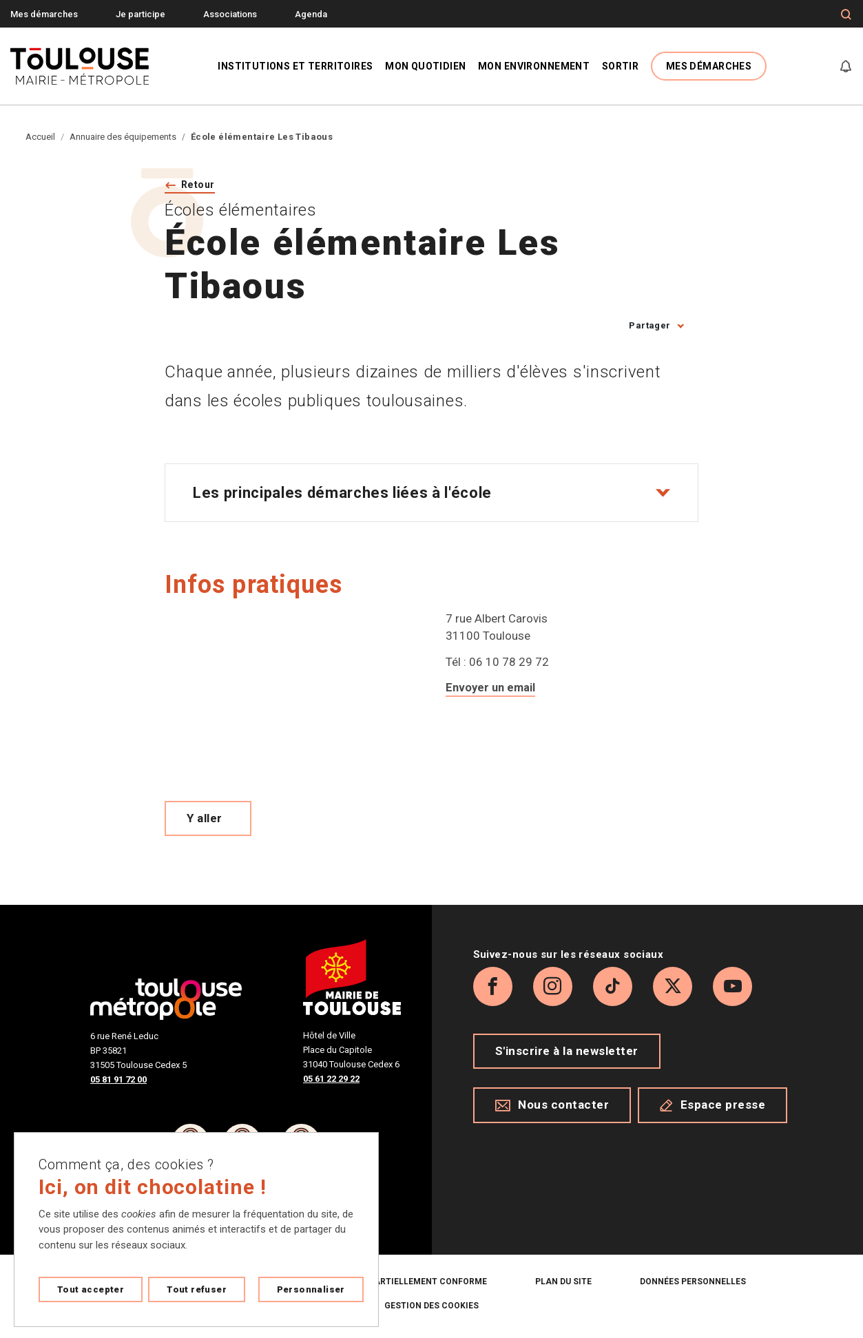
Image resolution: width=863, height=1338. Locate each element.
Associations (230, 14)
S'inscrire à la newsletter (566, 1127)
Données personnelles (693, 1283)
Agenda (311, 14)
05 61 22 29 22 (331, 1081)
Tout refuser (197, 1289)
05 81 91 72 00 (118, 1081)
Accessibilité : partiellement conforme (393, 1283)
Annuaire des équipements (123, 137)
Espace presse (712, 1181)
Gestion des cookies (431, 1308)
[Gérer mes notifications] (846, 66)
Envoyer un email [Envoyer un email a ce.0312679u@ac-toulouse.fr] (492, 689)
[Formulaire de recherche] (846, 14)
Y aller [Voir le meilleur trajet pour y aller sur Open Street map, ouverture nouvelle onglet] (204, 820)
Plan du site (563, 1283)
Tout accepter (90, 1289)
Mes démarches (44, 14)
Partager (649, 327)
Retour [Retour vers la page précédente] (201, 185)
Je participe (140, 14)
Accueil (40, 137)
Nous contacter (552, 1181)
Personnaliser (311, 1289)
